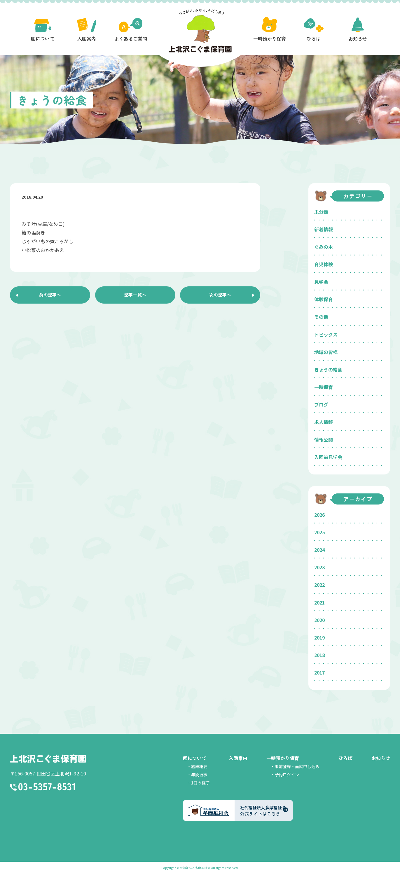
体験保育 (323, 299)
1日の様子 (200, 783)
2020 (319, 619)
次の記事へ (220, 295)
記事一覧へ (135, 295)
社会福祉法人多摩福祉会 (194, 868)
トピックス (326, 334)
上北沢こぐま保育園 (48, 759)
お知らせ (380, 757)
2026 (319, 514)
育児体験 (323, 264)
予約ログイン (287, 774)
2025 (319, 532)
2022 (319, 584)
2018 (319, 654)
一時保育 (323, 386)
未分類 (321, 211)
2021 (319, 602)
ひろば (345, 757)
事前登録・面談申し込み (297, 766)
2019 (319, 637)
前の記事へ (50, 295)
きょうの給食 (328, 369)
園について (194, 757)
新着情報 (323, 229)
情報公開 (323, 439)
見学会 (321, 281)
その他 (321, 316)
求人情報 (323, 421)
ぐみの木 (323, 246)
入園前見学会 (328, 456)
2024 (319, 549)
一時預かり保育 (282, 757)
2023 (319, 567)
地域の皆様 (326, 351)
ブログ (321, 404)
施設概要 (199, 766)
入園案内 (238, 757)
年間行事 (199, 774)
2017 (319, 672)
